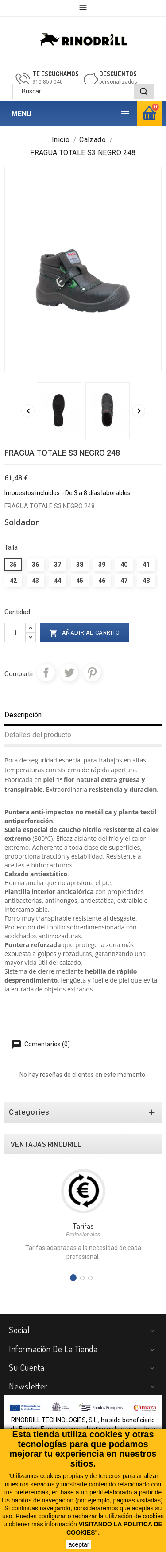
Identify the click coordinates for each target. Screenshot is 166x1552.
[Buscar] (83, 91)
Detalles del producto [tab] (37, 735)
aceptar (79, 1544)
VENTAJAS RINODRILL (46, 1144)
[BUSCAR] (144, 91)
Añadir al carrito (84, 633)
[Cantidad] (15, 632)
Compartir (46, 672)
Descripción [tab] (23, 715)
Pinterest (92, 672)
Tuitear (69, 672)
